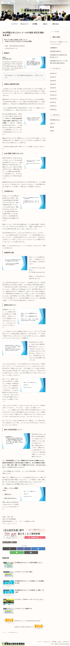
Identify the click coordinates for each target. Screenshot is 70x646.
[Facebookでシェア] (24, 548)
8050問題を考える (7, 542)
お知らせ (14, 542)
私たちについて (47, 641)
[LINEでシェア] (17, 552)
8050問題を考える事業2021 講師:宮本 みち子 (58, 56)
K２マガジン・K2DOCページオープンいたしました (58, 43)
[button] (31, 552)
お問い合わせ (66, 641)
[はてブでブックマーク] (38, 548)
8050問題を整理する (55, 51)
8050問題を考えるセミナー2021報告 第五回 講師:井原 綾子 (59, 62)
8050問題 (54, 641)
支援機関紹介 (53, 47)
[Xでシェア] (10, 548)
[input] (59, 31)
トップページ (40, 641)
